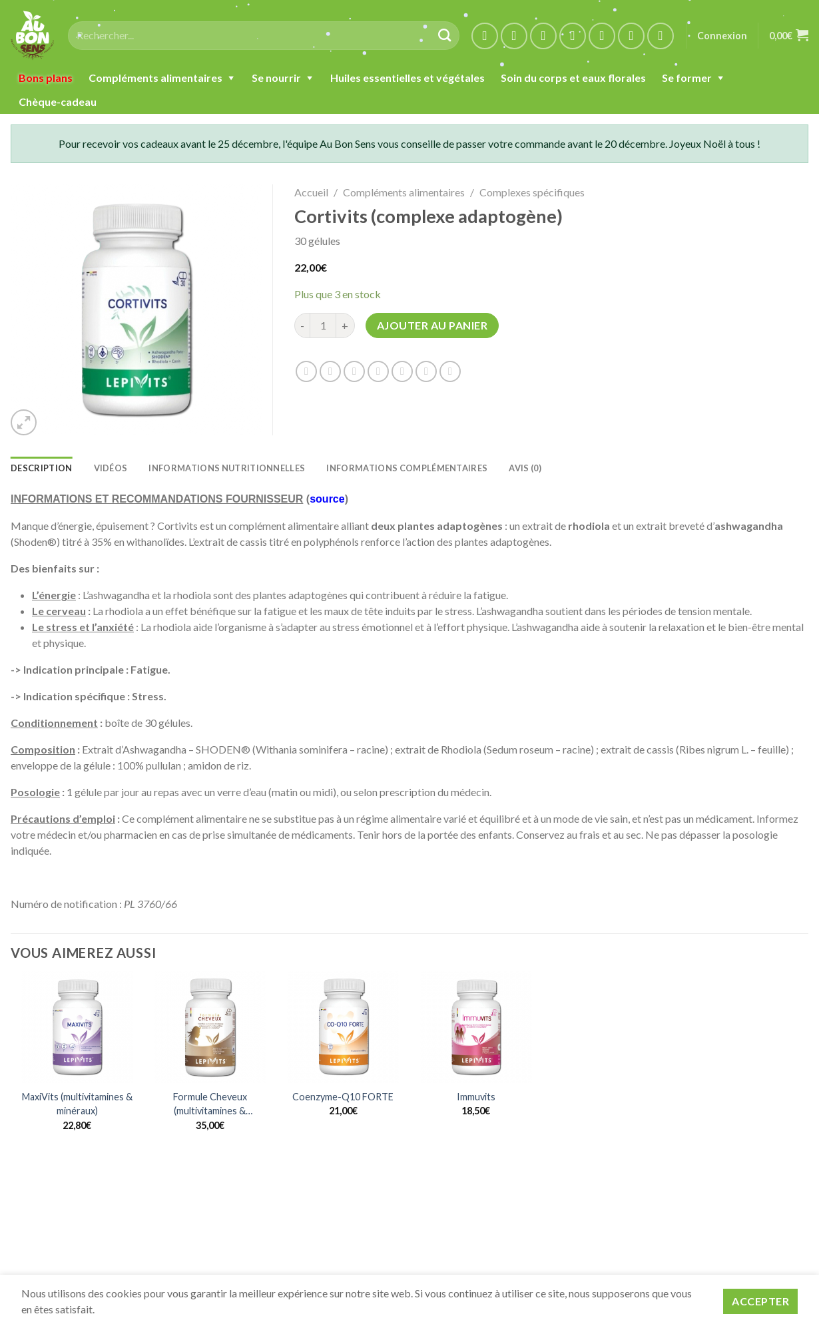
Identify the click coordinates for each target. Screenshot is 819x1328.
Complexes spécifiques (532, 192)
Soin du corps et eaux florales (573, 77)
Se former (687, 77)
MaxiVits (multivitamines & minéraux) (77, 1104)
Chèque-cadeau (58, 101)
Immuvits (476, 1096)
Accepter (760, 1301)
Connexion (722, 35)
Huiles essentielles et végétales (407, 77)
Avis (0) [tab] (525, 468)
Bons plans (46, 77)
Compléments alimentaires (155, 77)
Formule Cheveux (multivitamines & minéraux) (210, 1104)
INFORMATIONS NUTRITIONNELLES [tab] (226, 468)
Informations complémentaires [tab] (406, 468)
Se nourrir (276, 77)
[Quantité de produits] (323, 325)
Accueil (311, 192)
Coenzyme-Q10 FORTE (343, 1096)
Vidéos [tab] (111, 468)
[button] (24, 422)
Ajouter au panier (432, 325)
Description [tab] (42, 468)
